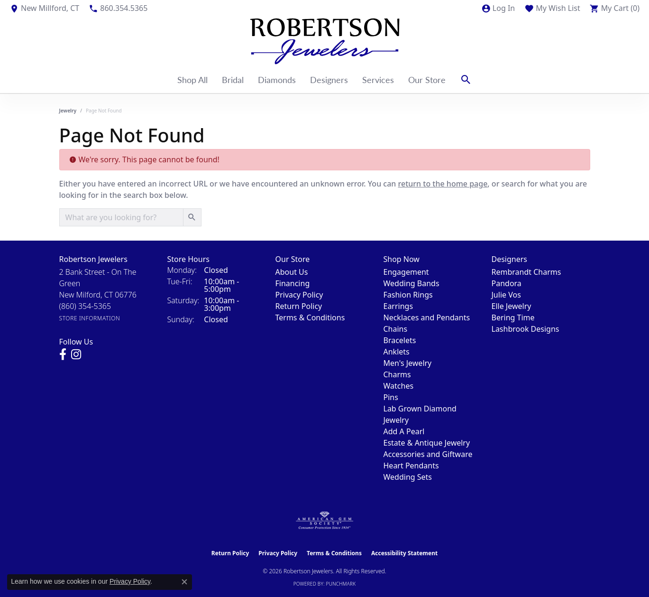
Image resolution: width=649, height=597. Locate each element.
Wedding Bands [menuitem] (411, 283)
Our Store (427, 79)
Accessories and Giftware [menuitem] (428, 454)
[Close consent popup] (184, 582)
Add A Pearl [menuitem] (404, 431)
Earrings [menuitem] (398, 306)
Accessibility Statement (404, 553)
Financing (292, 283)
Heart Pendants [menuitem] (411, 465)
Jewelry (68, 110)
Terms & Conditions (310, 317)
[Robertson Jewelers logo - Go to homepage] (325, 41)
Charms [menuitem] (397, 374)
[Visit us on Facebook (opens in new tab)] (62, 354)
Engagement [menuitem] (406, 272)
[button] (498, 8)
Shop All (192, 79)
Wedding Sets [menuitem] (408, 477)
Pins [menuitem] (391, 397)
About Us (291, 272)
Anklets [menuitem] (397, 351)
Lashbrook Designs (525, 329)
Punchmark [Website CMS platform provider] (341, 583)
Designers (329, 79)
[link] (44, 8)
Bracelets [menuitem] (400, 340)
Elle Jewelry (511, 306)
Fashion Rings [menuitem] (408, 294)
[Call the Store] (85, 306)
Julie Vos (506, 294)
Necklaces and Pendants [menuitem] (427, 317)
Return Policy (298, 306)
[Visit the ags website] (324, 520)
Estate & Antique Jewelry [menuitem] (427, 443)
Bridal (233, 79)
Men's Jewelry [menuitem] (408, 363)
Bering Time (513, 317)
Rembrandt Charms (526, 272)
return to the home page (443, 183)
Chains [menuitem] (396, 329)
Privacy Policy (299, 294)
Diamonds (277, 79)
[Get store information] (89, 318)
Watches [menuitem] (399, 386)
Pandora (506, 283)
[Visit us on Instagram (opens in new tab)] (76, 354)
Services (378, 79)
